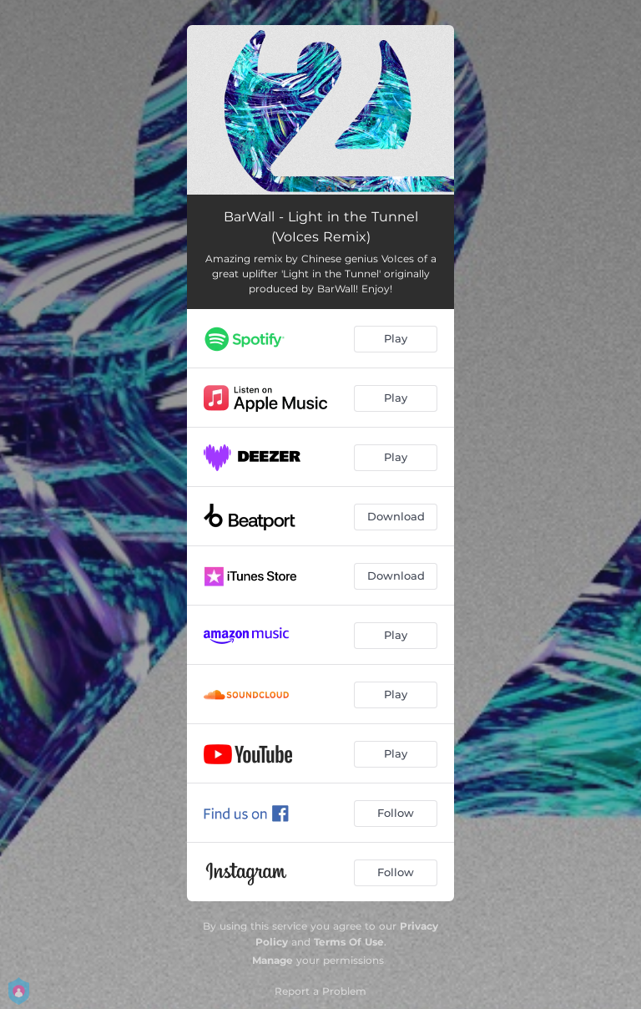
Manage (272, 960)
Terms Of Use (349, 941)
